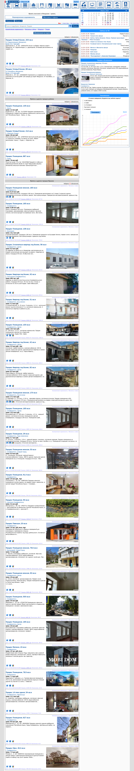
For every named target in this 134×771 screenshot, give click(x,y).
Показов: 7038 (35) (26, 519)
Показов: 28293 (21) (26, 388)
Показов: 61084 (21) (26, 240)
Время (88, 34)
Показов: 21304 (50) (26, 688)
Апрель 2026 (104, 10)
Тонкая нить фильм (92, 36)
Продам (18, 21)
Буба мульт (89, 52)
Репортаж (89, 49)
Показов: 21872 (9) (26, 404)
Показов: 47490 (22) (26, 320)
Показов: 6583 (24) (26, 743)
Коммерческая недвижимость (23, 17)
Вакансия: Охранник (88, 84)
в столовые (87, 105)
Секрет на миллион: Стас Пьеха (96, 41)
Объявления (13, 2)
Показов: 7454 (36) (26, 768)
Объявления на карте (42, 33)
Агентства (65, 23)
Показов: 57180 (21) (26, 269)
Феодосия (10, 21)
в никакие (87, 109)
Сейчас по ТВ (105, 31)
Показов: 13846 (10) (26, 667)
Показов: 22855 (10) (26, 429)
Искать (75, 26)
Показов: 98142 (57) (26, 337)
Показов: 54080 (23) (26, 295)
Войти (76, 2)
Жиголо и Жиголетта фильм (94, 47)
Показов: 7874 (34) (26, 495)
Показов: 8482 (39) (25, 617)
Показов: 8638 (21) (26, 95)
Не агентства (74, 23)
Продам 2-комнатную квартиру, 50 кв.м (94, 63)
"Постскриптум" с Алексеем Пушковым (98, 56)
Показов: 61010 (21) (26, 224)
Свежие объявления (104, 60)
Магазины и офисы (50, 17)
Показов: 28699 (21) (26, 363)
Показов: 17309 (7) (26, 713)
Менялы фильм (90, 54)
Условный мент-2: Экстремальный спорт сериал (101, 44)
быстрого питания (90, 107)
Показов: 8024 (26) (26, 65)
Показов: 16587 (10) (26, 642)
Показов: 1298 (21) (21, 177)
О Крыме (25, 2)
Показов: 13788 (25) (26, 126)
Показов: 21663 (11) (26, 470)
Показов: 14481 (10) (26, 543)
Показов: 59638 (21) (26, 199)
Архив (125, 112)
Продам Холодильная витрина (91, 72)
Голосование (104, 95)
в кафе (86, 103)
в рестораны (88, 100)
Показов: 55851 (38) (26, 592)
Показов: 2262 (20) (26, 151)
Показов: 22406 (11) (26, 445)
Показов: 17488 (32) (26, 568)
